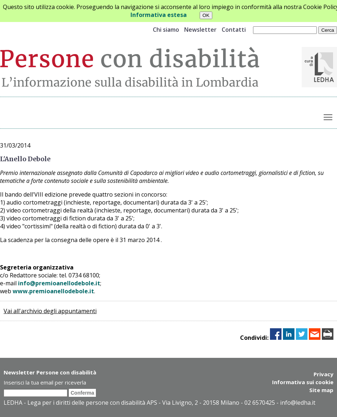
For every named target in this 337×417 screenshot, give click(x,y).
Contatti (234, 30)
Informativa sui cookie (302, 382)
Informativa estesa (158, 15)
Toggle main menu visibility (328, 116)
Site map (321, 390)
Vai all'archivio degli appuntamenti (50, 311)
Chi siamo (166, 30)
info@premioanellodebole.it (59, 283)
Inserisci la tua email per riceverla (45, 382)
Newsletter (200, 30)
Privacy (323, 374)
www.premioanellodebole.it (53, 291)
